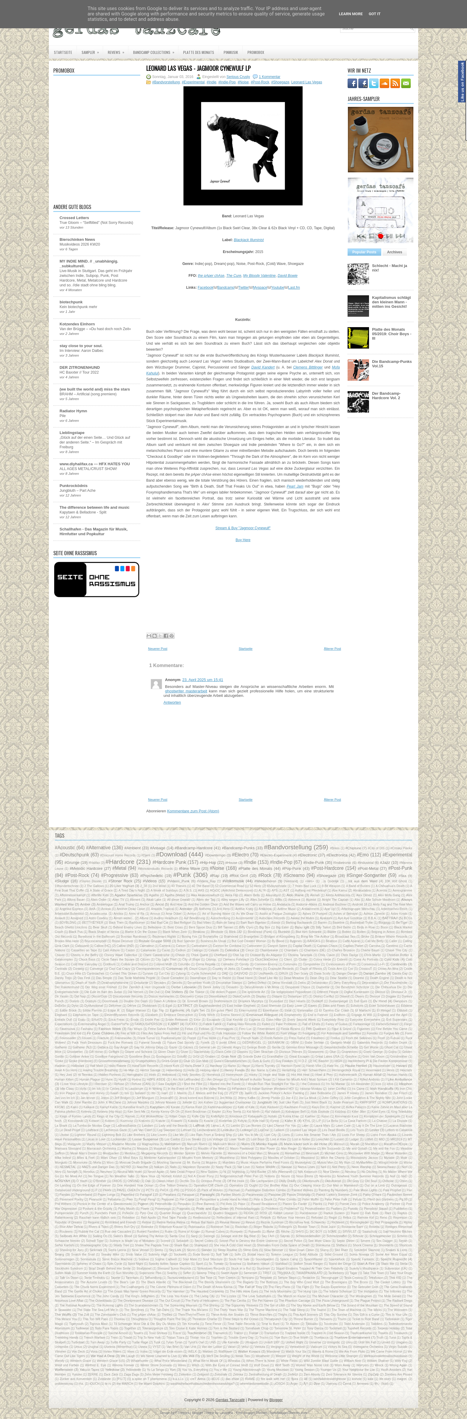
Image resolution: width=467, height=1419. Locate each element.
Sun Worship (124, 1273)
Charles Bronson (343, 950)
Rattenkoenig (64, 1217)
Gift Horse (96, 1051)
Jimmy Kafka (247, 1098)
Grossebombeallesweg (114, 1061)
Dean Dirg (317, 978)
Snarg (59, 1254)
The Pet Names (262, 1300)
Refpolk (265, 1217)
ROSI (263, 1213)
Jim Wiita (226, 1098)
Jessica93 (166, 1098)
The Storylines (134, 1310)
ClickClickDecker (266, 959)
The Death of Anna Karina (215, 1287)
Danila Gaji (399, 973)
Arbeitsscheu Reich (394, 909)
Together (130, 1328)
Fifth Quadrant (316, 1029)
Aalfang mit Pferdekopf (311, 890)
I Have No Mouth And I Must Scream (301, 1079)
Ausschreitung (220, 918)
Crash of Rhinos (311, 968)
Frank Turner (146, 1038)
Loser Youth (237, 1139)
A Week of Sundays (164, 890)
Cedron (181, 950)
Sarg (194, 1236)
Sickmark (96, 1250)
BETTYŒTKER (92, 922)
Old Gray (353, 1181)
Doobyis (90, 1001)
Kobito (272, 1116)
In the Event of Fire (181, 1088)
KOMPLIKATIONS (394, 1102)
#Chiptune (353, 848)
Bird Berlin (344, 927)
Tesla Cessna (353, 1277)
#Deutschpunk (74, 854)
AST (286, 890)
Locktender (118, 1139)
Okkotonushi (310, 1181)
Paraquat (188, 1194)
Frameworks (123, 1038)
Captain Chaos (327, 945)
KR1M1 (60, 1107)
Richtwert (337, 1222)
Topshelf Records (359, 1328)
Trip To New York (149, 1337)
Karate (175, 1107)
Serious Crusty (238, 77)
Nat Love (243, 1167)
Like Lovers (159, 1135)
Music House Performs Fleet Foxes (265, 1162)
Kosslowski (75, 1121)
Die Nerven (135, 992)
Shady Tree (121, 1245)
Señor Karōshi (64, 1245)
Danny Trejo (63, 978)
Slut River (341, 1250)
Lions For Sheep (353, 1135)
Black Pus (76, 931)
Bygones (296, 941)
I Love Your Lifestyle (74, 1084)
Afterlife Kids (100, 895)
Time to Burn (270, 1324)
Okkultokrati (333, 1181)
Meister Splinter (184, 1153)
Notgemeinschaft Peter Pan (239, 1176)
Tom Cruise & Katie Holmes (188, 1328)
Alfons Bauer (76, 899)
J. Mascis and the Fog (207, 1093)
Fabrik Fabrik (212, 1024)
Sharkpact (201, 1245)
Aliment (135, 899)
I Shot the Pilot (192, 1084)
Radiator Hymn (73, 411)
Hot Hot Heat (300, 1074)
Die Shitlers (174, 992)
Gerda (276, 1047)
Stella (403, 1263)
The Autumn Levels (93, 1282)
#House (231, 862)
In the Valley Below (213, 1088)
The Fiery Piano (279, 1287)
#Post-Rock (260, 82)
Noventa (325, 1176)
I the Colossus (310, 1084)
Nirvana (350, 1171)
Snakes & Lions (396, 1250)
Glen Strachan (263, 1051)
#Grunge (72, 862)
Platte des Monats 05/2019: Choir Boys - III (391, 334)
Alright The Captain (335, 899)
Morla (97, 1162)
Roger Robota (263, 1226)
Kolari (325, 1116)
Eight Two (198, 1010)
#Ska (402, 876)
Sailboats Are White (73, 1236)
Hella (191, 1070)
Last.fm (294, 287)
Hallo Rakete (118, 1065)
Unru (349, 1342)
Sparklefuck (337, 1259)
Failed (266, 1024)
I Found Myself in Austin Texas (249, 1079)
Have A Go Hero (66, 1070)
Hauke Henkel (356, 1065)
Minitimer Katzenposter (160, 1157)
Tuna (392, 1337)
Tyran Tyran (174, 1342)
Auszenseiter (244, 918)
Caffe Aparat (351, 941)
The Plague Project (367, 1300)
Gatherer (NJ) (82, 1047)
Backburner (137, 922)
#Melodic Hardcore (86, 868)
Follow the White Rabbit (258, 1033)
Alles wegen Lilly (233, 899)
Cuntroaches (95, 973)
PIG (177, 1190)
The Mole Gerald (389, 1296)
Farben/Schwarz (387, 1024)
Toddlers (376, 1324)
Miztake (389, 1157)
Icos (378, 1084)
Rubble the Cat (88, 1231)
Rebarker (128, 1217)
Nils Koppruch (307, 1171)
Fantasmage (362, 1024)
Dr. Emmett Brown (195, 1001)
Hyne (109, 1079)
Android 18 (359, 904)
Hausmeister (381, 1065)
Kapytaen (157, 1107)
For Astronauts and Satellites (341, 1033)
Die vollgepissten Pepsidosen (291, 992)
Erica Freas (116, 1019)
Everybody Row (333, 1019)
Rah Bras (372, 1213)
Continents (398, 964)
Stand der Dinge (340, 1263)
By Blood (278, 941)
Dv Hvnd (380, 1001)
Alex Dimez (364, 895)
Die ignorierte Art (253, 992)
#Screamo (294, 875)
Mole (404, 1157)
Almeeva (294, 899)
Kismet (130, 1116)
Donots (74, 1001)
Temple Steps (287, 1277)
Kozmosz (126, 1121)
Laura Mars (322, 1125)
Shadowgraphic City (94, 1245)
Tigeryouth (76, 1324)
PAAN (107, 1190)
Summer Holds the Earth (93, 1273)
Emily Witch (207, 1015)
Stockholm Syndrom (69, 1268)
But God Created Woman (249, 941)
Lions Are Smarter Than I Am (316, 1135)
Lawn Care (343, 1125)
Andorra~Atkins (306, 904)
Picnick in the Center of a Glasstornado (104, 1204)
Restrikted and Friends (120, 1222)
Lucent (339, 1139)
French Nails (250, 1038)
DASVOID (241, 973)
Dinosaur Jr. (399, 992)
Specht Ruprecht (394, 1259)
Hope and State (274, 1074)
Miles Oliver (109, 1157)
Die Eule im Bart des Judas (103, 992)
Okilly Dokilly (287, 1181)
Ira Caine (358, 1088)
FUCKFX (191, 1024)
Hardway (216, 1065)
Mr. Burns (193, 1162)
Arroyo (192, 913)
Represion (400, 1217)
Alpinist (311, 899)
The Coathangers (132, 1287)
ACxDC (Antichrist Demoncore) (231, 890)
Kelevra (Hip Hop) (109, 1111)
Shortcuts (405, 1245)
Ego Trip (158, 1010)
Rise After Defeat (71, 1226)
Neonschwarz (386, 1167)
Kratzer (160, 1121)
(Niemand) (291, 881)
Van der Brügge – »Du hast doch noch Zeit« (95, 329)
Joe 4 (289, 1098)
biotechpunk (71, 302)
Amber (85, 904)
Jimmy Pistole (270, 1098)
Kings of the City (108, 1116)
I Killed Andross (369, 1079)
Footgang (309, 1033)
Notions (269, 1176)
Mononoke (80, 1162)
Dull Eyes (360, 1001)
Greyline (351, 1056)
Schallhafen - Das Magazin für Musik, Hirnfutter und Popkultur (93, 531)
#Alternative (98, 847)
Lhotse (64, 1135)
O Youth (82, 1181)
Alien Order (99, 899)
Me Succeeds (331, 1148)
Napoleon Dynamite (196, 1167)
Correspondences (148, 968)
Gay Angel (121, 1047)
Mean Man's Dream (83, 1153)
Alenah (315, 895)
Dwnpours (400, 1001)
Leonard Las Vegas (306, 82)
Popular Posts (364, 252)
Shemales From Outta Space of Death (283, 1245)
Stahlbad (281, 1263)
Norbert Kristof (171, 1176)
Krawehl (176, 1121)
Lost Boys (257, 1139)
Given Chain (166, 1051)
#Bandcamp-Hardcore (193, 848)
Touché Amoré (118, 1333)
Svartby (172, 1273)
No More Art (73, 1176)
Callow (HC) (102, 945)
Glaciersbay (202, 1051)
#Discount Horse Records (118, 855)
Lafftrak (199, 1125)
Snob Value (134, 1254)
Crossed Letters (74, 218)
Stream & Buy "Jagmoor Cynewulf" (242, 528)
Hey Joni (66, 1074)
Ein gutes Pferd (222, 1010)
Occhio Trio (187, 1181)
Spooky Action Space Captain (169, 1263)
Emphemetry (293, 1015)
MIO (382, 1139)
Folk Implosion (226, 1033)
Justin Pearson (343, 1102)
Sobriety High (157, 1254)
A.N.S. (187, 890)
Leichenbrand (206, 1130)
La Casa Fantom (354, 1121)
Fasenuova (67, 1029)
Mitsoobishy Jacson (364, 1157)
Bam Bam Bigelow (253, 922)
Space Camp (289, 1259)
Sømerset (250, 1273)
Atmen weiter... (123, 918)
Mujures (211, 1162)
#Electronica (337, 855)
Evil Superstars (396, 1019)
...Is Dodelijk (330, 881)
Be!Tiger (402, 922)
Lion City (270, 1135)
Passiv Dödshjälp (299, 1194)
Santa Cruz (177, 1236)
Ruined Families (148, 1231)
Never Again (155, 1171)
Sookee (143, 1259)
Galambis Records (370, 1042)
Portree (395, 1204)
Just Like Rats (289, 1102)
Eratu (81, 1019)
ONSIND (133, 1181)
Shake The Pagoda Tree (152, 1245)
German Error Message (302, 1047)
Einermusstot (248, 1010)
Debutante (141, 982)
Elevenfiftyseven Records (122, 1015)
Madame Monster (124, 1144)
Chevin (180, 955)
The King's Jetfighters (140, 1296)
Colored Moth (163, 964)
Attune (144, 918)
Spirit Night (135, 1263)
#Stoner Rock (120, 881)
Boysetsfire (210, 936)
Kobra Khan (291, 1116)
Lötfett (369, 1139)
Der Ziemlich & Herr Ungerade (144, 987)
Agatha (154, 895)
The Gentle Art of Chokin (85, 1291)
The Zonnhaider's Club (110, 1314)
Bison (384, 927)
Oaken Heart (165, 1181)
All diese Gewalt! (178, 899)
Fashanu (87, 1029)
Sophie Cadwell (166, 1259)
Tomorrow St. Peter (287, 1328)
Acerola (381, 890)
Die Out (154, 992)
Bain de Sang (226, 922)
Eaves (312, 1005)
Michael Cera (334, 1153)
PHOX (164, 1190)
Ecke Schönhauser (382, 1005)
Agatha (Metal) (175, 895)
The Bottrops (269, 1282)
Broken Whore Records (391, 936)
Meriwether (292, 1153)
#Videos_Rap (206, 881)
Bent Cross (175, 927)
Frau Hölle (209, 1038)
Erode (134, 1019)
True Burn (281, 1337)
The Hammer (175, 1291)
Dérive (131, 1005)
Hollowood (169, 1074)
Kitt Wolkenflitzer (152, 1116)
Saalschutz (369, 1231)
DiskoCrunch (241, 996)
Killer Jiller (359, 1111)
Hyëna (136, 1079)
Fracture (103, 1038)
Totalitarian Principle (88, 1333)
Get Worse (371, 1047)
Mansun (339, 1144)
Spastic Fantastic (363, 1259)
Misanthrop (227, 1157)
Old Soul (371, 1181)
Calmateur (147, 945)
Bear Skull (100, 927)
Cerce (250, 950)
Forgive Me (391, 1033)
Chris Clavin (326, 955)
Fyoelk (205, 1042)
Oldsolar (388, 1181)
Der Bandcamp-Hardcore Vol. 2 (386, 395)
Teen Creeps (227, 1277)
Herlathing (289, 1070)
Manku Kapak (267, 1144)
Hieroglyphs (135, 1074)
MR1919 (396, 1139)
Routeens (66, 1231)
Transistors (271, 1333)
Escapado (213, 1019)
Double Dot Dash (136, 1001)
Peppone (167, 1199)
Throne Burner (303, 1319)
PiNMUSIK (231, 52)
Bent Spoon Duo (200, 927)
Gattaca (102, 1047)
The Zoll (83, 1314)
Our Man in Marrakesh (342, 1185)
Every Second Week (301, 1019)
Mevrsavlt (312, 1153)
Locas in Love (96, 1139)
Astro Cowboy (98, 918)
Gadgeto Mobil (340, 1042)
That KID (395, 1277)
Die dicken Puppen (223, 992)
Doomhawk (110, 1001)
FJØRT (173, 1024)
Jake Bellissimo (320, 1093)
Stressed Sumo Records (174, 1268)
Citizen (145, 959)
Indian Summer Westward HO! (273, 1088)
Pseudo (353, 1208)
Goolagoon (163, 1056)
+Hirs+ (309, 881)
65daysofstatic (277, 886)
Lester (374, 1130)
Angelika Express (71, 909)
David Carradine (172, 978)
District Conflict (323, 996)
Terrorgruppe (330, 1277)
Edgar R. (114, 1010)
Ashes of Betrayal (345, 913)
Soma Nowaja (359, 1254)
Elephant (61, 1015)
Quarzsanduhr (197, 1213)
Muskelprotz (303, 1162)
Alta (357, 899)
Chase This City (396, 950)
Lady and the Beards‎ (173, 1125)
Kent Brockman (195, 1111)
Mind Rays (130, 1157)
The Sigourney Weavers (241, 1305)
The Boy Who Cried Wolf (301, 1282)
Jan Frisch (400, 1093)
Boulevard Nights (164, 936)
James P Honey (348, 1093)
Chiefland (220, 955)
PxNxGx (128, 1213)
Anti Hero (223, 909)
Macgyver (74, 1144)
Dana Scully (322, 973)
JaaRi (249, 1093)
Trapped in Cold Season (327, 1333)
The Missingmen (360, 1296)
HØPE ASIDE (156, 1079)
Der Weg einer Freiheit (101, 987)
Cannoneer (254, 945)
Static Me (387, 1263)
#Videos (150, 881)
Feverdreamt (266, 1029)
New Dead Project (182, 1171)
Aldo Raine (295, 895)
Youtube (277, 287)
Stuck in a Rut (241, 1268)
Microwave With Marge (364, 1153)
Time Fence (213, 1324)
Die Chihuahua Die (388, 987)
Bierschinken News (77, 239)
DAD (225, 973)
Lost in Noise (301, 1139)
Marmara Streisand (68, 1148)
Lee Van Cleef (142, 1130)
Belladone (154, 927)
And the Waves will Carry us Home (247, 904)
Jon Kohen (205, 1102)
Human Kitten (64, 1079)
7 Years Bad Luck (304, 886)
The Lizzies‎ (228, 1296)
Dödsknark (149, 1005)
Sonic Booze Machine (117, 1259)
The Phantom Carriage (294, 1300)
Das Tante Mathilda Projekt (136, 978)
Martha (126, 1148)
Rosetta (374, 1226)
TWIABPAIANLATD (309, 1273)
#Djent (145, 855)
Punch (84, 1213)
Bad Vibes (204, 922)
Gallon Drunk (398, 1042)
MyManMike (364, 1162)
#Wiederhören (265, 881)
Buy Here (243, 540)
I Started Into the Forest (224, 1084)
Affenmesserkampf (72, 895)
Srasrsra (235, 1263)
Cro (350, 968)
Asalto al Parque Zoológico (278, 913)
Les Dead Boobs (333, 1130)
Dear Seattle (338, 978)
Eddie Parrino (92, 1010)
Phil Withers (63, 1204)
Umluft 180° (272, 1342)
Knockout (235, 1116)
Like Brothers (136, 1135)
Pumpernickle (64, 1213)
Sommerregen (64, 1259)
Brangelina (251, 936)
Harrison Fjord (291, 1065)
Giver (184, 1051)
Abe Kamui (339, 890)
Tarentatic (132, 1277)
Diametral (322, 987)
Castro (130, 950)
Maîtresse (309, 1148)
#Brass (335, 848)
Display (261, 996)
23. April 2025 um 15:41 (202, 680)
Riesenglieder (359, 1222)
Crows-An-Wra (388, 968)
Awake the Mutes (303, 918)
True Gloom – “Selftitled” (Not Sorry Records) (96, 223)
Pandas (65, 1194)
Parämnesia (254, 1194)
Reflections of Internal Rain (235, 1217)
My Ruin (344, 1162)
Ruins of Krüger (189, 1231)
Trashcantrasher (361, 1333)
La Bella (332, 1121)
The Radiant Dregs (399, 1300)
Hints (152, 1074)
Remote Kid (365, 1217)
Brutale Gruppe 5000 (154, 941)
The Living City (204, 1296)
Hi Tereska (85, 1074)
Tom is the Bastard (226, 1328)
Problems (271, 1208)
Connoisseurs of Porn (341, 964)
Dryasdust (276, 1001)
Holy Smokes (191, 1074)
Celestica (232, 950)
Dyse (75, 1005)
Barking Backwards (299, 922)
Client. (288, 959)
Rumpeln (236, 1231)
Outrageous (399, 1185)
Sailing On (100, 1236)
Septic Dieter (345, 1240)
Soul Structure (213, 1259)
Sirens (159, 1250)
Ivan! (164, 1093)
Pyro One (146, 1213)
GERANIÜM (276, 1042)
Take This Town (373, 1273)
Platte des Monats (198, 52)
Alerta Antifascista (338, 895)
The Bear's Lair (124, 1282)
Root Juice (328, 1226)
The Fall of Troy (250, 1287)
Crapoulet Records (281, 968)
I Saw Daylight (166, 1084)
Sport (199, 1263)
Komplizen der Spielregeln (382, 1116)
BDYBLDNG (68, 922)
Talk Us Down (69, 1277)
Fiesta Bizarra (290, 1029)
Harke (232, 1065)
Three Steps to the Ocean (240, 1319)
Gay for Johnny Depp (149, 1047)
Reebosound (201, 1217)
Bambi (275, 922)
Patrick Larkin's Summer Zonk (337, 1194)
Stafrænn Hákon (258, 1263)
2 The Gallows (94, 886)
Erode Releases (177, 1019)
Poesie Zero (348, 1204)
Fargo (408, 1024)
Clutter (303, 959)
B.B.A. (372, 918)
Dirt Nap (80, 996)
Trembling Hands (66, 1337)
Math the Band (182, 1148)
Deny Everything (345, 982)
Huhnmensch (348, 1074)
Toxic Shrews (158, 1333)
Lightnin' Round (85, 1135)
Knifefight (217, 1116)
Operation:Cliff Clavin (208, 1185)
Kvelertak (225, 1121)
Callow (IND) (125, 945)
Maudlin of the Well (211, 1148)
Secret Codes (204, 1240)
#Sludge (62, 881)
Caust (166, 950)
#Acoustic (65, 847)
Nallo (173, 1167)
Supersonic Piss (150, 1273)
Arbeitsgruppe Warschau (358, 909)
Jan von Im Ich (65, 1098)
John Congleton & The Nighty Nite (367, 1098)
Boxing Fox (189, 936)
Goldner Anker (79, 1056)
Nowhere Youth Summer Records (360, 1176)
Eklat (287, 1010)
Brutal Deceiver (122, 941)
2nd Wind (159, 886)
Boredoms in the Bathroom (96, 936)
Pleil (331, 1204)
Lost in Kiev (278, 1139)
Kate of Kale (246, 1107)
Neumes (106, 1171)
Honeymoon (234, 1074)
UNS (212, 1342)
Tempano (247, 1277)
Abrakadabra (362, 890)
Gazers (188, 1047)
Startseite (63, 52)
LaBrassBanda (126, 1125)
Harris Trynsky (265, 1065)
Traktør (254, 1333)
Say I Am (267, 1236)
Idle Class (67, 1088)
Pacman (234, 1190)
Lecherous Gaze (115, 1130)
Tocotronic (331, 1324)
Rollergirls (285, 1226)
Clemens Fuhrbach (236, 959)
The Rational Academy (75, 1305)
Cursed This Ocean (123, 973)
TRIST (267, 1273)
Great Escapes (299, 1056)
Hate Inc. (333, 1065)
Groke (59, 1061)
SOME (332, 1231)
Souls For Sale (239, 1259)
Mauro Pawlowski (242, 1148)
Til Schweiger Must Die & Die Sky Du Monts (145, 1324)
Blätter (331, 931)
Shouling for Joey (72, 1250)
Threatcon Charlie (204, 1319)
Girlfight (113, 1051)
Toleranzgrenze (152, 1328)
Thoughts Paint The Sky (169, 1319)
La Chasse (379, 1121)
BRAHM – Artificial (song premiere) (88, 394)
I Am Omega (214, 1079)
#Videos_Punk (178, 881)
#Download (171, 854)
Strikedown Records (211, 1268)
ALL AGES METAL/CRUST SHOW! (88, 469)
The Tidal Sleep (294, 1310)
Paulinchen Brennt (399, 1194)
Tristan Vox (197, 1337)
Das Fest (83, 978)
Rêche (285, 1231)
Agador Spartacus (129, 895)
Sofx (238, 1254)
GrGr (196, 1056)
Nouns (285, 1176)
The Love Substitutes (256, 1296)
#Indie (212, 82)
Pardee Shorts (231, 1194)
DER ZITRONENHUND (80, 367)
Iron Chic (406, 1088)
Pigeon (143, 1204)
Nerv (58, 1171)
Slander (206, 1250)
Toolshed (335, 1328)
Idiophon (405, 1084)
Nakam (159, 1167)
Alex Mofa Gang (389, 895)
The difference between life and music (95, 507)
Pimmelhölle (163, 1204)
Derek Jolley (211, 987)
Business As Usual (213, 941)
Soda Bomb (201, 1254)
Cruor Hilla (73, 973)
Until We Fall (367, 1342)
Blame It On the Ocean (141, 931)
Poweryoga (163, 1208)
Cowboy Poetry (251, 968)
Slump (324, 1250)
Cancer (181, 945)
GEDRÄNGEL (251, 1042)
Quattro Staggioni (225, 1213)
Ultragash (251, 1342)
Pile (63, 416)
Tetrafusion (376, 1277)
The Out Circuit (169, 1300)
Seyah (403, 1240)
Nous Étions (304, 1176)
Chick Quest (199, 955)
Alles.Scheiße (259, 899)
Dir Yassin (62, 996)
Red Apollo (148, 1217)
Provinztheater (315, 1208)
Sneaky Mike (110, 1254)
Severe (365, 1240)
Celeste (213, 950)
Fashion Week (110, 1029)
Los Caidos (172, 1139)
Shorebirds (386, 1245)
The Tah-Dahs (159, 1310)
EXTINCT (185, 1005)
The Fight (302, 1287)
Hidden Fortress (110, 1074)
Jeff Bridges (122, 1098)
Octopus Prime (211, 1181)
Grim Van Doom (373, 1056)
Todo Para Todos (106, 1328)
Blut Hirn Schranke (309, 931)
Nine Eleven (331, 1171)
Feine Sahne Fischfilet (163, 1029)
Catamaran (148, 950)
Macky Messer (96, 1144)
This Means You (66, 1319)
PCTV (150, 1190)
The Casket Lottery (387, 1282)
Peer (130, 1199)
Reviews (118, 50)
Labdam (147, 1125)
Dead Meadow (294, 978)
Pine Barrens (206, 1204)
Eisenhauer (271, 1010)
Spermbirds (63, 1263)
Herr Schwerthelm (314, 1070)
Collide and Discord (134, 964)
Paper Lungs (106, 1194)
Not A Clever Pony (201, 1176)
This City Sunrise (335, 1314)
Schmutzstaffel (336, 1236)
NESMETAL (68, 1167)
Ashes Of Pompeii (314, 913)
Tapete (115, 1277)
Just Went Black (316, 1102)
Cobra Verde (322, 959)
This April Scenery (305, 1314)
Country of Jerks (223, 968)
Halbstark (77, 1065)
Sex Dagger (384, 1240)
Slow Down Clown (301, 1250)
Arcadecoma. (98, 913)
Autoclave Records (272, 918)
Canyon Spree (277, 945)
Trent (114, 1337)
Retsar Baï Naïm (202, 1222)
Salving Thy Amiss (151, 1236)
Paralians (170, 1194)
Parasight (207, 1194)
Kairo (74, 1107)
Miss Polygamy (251, 1157)
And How (176, 904)
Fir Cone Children (100, 1033)
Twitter (244, 287)
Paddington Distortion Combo (265, 1190)
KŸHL (307, 1121)
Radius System (334, 1213)
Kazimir (335, 1107)
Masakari (160, 1148)
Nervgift (72, 1171)
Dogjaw (391, 996)
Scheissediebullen (308, 1236)
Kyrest (274, 1121)
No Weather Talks (122, 1176)
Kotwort (94, 1121)
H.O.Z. (303, 1061)
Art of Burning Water (216, 913)
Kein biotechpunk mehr (78, 307)
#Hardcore (119, 861)
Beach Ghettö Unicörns (71, 927)
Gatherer (61, 1047)
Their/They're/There (191, 1314)
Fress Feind (297, 1038)
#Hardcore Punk (169, 862)
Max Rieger (289, 1148)
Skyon (191, 1250)
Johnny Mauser (165, 1102)
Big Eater (282, 927)
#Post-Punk (400, 868)
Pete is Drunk (263, 1199)
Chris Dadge (349, 955)
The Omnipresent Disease (135, 1300)
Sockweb (180, 1254)
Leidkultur (228, 1130)
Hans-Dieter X (194, 1065)
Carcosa (375, 945)
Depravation (370, 982)
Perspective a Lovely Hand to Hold (224, 1199)
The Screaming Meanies (180, 1305)
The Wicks (374, 1310)
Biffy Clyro (246, 927)
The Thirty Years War (228, 1310)
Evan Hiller (273, 1019)
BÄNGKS (313, 941)
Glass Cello (223, 1051)
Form (408, 1033)
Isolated (140, 1093)
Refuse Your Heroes (291, 1217)
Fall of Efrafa (311, 1024)
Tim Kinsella (190, 1324)
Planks (317, 1204)
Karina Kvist (194, 1107)
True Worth (300, 1337)
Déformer (115, 1005)
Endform (339, 1015)
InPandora (239, 1088)
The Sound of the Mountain (359, 1305)
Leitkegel (246, 1130)
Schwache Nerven (67, 1240)
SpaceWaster (313, 1259)
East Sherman (271, 1005)
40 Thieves (178, 886)
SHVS (299, 1231)
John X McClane (109, 1102)
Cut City (164, 973)
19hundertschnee (67, 886)
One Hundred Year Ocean (135, 1185)
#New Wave (189, 868)
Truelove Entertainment (352, 1337)
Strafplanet (143, 1268)
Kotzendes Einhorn (77, 324)
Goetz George (373, 1051)
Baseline (339, 922)
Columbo (184, 964)
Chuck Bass (87, 959)
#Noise (243, 82)
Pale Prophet (392, 1190)
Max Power (267, 1148)
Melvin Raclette (211, 1153)
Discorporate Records (128, 996)
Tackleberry (336, 1273)
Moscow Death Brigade (135, 1162)
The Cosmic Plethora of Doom (170, 1287)
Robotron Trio (220, 1226)
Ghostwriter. (75, 1051)
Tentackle (308, 1277)
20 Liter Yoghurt (122, 886)
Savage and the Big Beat (238, 1236)
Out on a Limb (375, 1185)
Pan (409, 1190)
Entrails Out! (63, 1019)
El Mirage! (384, 1010)
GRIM (295, 1042)
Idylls (83, 1088)
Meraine (273, 1153)
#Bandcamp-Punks (238, 848)
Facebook (206, 287)
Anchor (145, 904)
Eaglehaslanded (210, 1005)
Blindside (217, 931)
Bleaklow (199, 931)
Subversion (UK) (396, 1268)
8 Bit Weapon (331, 886)
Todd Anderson (354, 1324)
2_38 (143, 886)
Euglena (254, 1019)
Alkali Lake (153, 899)
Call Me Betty (374, 941)
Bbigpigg (384, 922)
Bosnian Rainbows (134, 936)
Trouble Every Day (241, 1337)
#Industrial (366, 862)
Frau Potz (228, 1038)
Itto (153, 1093)
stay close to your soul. (81, 346)
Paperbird (127, 1194)
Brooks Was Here (67, 941)
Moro (110, 1162)
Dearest (358, 978)
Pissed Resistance (264, 1204)
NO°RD (126, 1167)
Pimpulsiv (184, 1204)
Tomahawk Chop (256, 1328)
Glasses (242, 1051)
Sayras (285, 1236)
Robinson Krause (171, 1226)
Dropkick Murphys (250, 1001)
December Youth (199, 982)
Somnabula (88, 1259)
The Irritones (392, 1291)
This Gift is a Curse (366, 1314)
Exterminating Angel (92, 1024)
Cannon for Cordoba (227, 945)
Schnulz (358, 1236)
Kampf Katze (109, 1107)
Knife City (198, 1116)
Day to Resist (221, 978)
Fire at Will (128, 1033)
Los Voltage (215, 1139)
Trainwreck (220, 1333)
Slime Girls (250, 1250)
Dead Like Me (268, 978)
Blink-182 (235, 931)
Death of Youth (86, 982)
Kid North (253, 1111)
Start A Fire (366, 1263)
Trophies (217, 1337)
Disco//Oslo (99, 996)
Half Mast (96, 1065)
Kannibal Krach (133, 1107)
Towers (138, 1333)
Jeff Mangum (145, 1098)
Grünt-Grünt (169, 1061)
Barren (322, 922)
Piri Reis (226, 1204)
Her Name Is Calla (263, 1070)
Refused (317, 1217)
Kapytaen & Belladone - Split (83, 512)
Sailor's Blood (122, 1236)
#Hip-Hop (208, 862)
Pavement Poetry (71, 1199)
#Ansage (157, 848)
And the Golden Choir (203, 904)
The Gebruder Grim (365, 1287)
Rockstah (241, 1226)
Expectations (64, 1024)
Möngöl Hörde (388, 1162)
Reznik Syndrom (272, 1222)
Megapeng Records (154, 1153)
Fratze (191, 1038)
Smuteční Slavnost (367, 1250)
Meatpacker (111, 1153)
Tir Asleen (292, 1324)
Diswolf (345, 996)
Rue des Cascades (118, 1231)
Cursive (148, 973)
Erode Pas (152, 1019)
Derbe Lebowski (184, 987)
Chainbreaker (269, 950)
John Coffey (330, 1098)
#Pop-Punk (291, 868)
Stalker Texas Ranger (308, 1263)
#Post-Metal (368, 868)
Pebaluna (114, 1199)
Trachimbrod (196, 1333)
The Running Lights (109, 1305)
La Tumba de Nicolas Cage (91, 1125)
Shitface (341, 1245)
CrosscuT (365, 968)
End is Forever (318, 1015)
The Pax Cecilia (235, 1300)
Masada (142, 1148)
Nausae (286, 1167)
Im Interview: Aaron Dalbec (82, 351)
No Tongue (95, 1176)
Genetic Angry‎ (231, 1047)
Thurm (341, 1319)
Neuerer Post (157, 648)
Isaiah (114, 1093)
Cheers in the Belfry (84, 955)
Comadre (227, 964)
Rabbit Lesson (283, 1213)
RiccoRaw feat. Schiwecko (307, 1222)
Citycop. (211, 959)
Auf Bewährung (194, 918)
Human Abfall (372, 1074)
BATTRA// (390, 918)
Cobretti (342, 959)
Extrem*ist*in (120, 1024)
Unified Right (294, 1342)
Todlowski (82, 1328)
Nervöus (89, 1171)
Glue (332, 1051)
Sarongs (209, 1236)
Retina (146, 1222)
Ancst (159, 904)
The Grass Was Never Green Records (134, 1291)
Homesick (213, 1074)
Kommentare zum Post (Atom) (193, 811)
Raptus (402, 1213)
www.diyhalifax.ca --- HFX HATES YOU (95, 464)
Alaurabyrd (273, 895)
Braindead (231, 936)
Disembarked (218, 996)
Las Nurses (253, 1125)
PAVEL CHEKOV (129, 1190)
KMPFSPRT (367, 1102)
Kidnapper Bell (295, 1111)
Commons (290, 964)
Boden (361, 931)
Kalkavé (88, 1107)
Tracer (177, 1333)
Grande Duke (252, 1056)
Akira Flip (231, 895)
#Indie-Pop (227, 82)
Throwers (325, 1319)
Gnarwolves (350, 1051)
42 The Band (200, 886)
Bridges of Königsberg (279, 936)
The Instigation (367, 1291)
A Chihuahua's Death (390, 886)
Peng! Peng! (147, 1199)
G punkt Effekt (226, 1042)
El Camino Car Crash (334, 1010)
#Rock (264, 875)
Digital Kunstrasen (356, 992)
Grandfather (275, 1056)
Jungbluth (264, 1102)
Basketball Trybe (361, 922)
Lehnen (186, 1130)
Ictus (390, 1084)
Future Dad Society (180, 1042)
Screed (165, 1240)
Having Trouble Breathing (100, 1070)
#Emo (363, 854)
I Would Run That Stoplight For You (270, 1084)
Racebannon (308, 1213)
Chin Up (238, 955)
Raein (355, 1213)
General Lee (207, 1047)
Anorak (106, 909)
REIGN (248, 1213)
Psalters (336, 1208)
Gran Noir (228, 1056)
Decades (160, 982)
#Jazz (385, 862)
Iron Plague (68, 1093)
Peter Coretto (287, 1199)
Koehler (310, 1116)
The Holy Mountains (278, 1291)
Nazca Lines (306, 1167)
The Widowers (397, 1310)
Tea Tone (206, 1277)
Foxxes (87, 1038)
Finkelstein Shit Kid (68, 1033)
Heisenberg (174, 1070)
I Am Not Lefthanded (185, 1079)
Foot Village (289, 1033)
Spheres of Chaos (88, 1263)
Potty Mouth (126, 1208)
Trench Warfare (94, 1337)
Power (145, 1208)
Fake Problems (286, 1024)
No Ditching (370, 1171)
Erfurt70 (96, 1019)
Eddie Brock (68, 1010)
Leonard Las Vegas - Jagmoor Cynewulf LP (198, 68)
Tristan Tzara (175, 1337)
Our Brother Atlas (276, 1185)
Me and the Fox (384, 1148)
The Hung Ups (307, 1291)
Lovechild (322, 1139)
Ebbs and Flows (334, 1005)
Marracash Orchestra (101, 1148)
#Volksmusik (233, 881)
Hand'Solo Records (145, 1065)
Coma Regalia (205, 964)
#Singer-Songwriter (366, 875)
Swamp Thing (206, 1273)
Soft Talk (222, 1254)
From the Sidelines (359, 1038)
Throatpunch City (275, 1319)
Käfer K (290, 1121)
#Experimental (193, 82)
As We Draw (244, 913)
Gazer (173, 1047)
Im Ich (96, 1088)
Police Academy (373, 1204)
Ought (253, 1185)
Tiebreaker (392, 1319)
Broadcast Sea (345, 936)
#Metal (119, 868)
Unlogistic (333, 1342)
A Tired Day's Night (132, 890)
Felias (189, 1029)
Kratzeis (144, 1121)
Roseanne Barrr (352, 1226)
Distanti (277, 996)
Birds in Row (366, 927)
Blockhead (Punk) (260, 931)
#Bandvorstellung (166, 82)
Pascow (274, 1194)
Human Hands (397, 1074)
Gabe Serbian (314, 1042)
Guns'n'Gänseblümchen (230, 1061)
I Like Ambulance (398, 1079)
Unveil (386, 1342)
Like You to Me (248, 1135)
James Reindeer (376, 1093)
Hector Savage (150, 1070)
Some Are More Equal (391, 1254)
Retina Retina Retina (171, 1222)
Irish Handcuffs (381, 1088)
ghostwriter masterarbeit (186, 691)
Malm (246, 1144)
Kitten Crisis (177, 1116)
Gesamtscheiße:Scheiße (341, 1047)
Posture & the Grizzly (97, 1208)
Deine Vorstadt (282, 982)
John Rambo (83, 1102)
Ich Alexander (360, 1084)
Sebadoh (182, 1240)
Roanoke (147, 1226)
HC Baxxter (321, 1061)
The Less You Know (174, 1296)
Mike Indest (63, 1157)
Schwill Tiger (95, 1240)
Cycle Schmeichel (204, 973)
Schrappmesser (380, 1236)
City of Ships (191, 959)
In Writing (155, 1088)
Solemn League (282, 1254)
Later (305, 1125)
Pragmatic (184, 1208)
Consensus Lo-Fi (373, 964)
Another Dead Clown (131, 909)
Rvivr (271, 1231)
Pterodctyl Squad (376, 1208)
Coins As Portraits (366, 959)
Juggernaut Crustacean (235, 1102)
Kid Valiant (272, 1111)
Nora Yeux (148, 1176)
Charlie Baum (370, 950)
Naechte (142, 1167)
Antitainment (310, 909)
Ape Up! (330, 909)
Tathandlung (153, 1277)
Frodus (335, 1038)
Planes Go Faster (295, 1204)
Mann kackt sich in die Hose (305, 1144)
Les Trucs (357, 1130)
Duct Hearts (297, 1001)
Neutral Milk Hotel (129, 1171)
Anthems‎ (205, 909)
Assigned (77, 918)
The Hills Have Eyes (244, 1291)
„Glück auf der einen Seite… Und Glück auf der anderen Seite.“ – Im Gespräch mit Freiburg (95, 442)
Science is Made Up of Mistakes (132, 1240)
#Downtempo (215, 855)
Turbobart (78, 1342)
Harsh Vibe (313, 1065)
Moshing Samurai (169, 1162)
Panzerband (84, 1194)
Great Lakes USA (327, 1056)
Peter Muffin (310, 1199)
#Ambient (132, 848)
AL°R (262, 890)
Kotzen (110, 1121)
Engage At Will (361, 1015)
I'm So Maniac (335, 1084)
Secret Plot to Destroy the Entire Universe (249, 1240)
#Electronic (307, 855)
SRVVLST (350, 1231)
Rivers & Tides (98, 1226)
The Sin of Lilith (274, 1305)
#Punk (182, 874)
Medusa (130, 1153)
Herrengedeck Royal (346, 1070)
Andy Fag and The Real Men (392, 904)
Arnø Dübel (173, 913)
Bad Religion (182, 922)
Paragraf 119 (149, 1194)
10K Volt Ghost (396, 881)
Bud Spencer (186, 941)
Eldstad (402, 1010)
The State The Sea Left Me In (98, 1310)
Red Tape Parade (174, 1217)
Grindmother (398, 1056)
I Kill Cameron (343, 1079)
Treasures (400, 1333)
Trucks (264, 1337)
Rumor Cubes (215, 1231)
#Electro (240, 854)
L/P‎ (318, 1121)
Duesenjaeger (338, 1001)
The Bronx (360, 1282)
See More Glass (319, 1240)
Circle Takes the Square (118, 959)
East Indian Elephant (241, 1005)
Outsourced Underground (72, 1190)
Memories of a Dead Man (245, 1153)
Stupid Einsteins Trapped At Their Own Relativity (309, 1268)
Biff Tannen (225, 927)
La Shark (61, 1125)
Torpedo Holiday (388, 1328)
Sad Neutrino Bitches (397, 1231)
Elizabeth (151, 1015)
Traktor (238, 1333)
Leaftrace (92, 1130)
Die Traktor (197, 992)
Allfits (278, 899)
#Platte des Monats (256, 868)
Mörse (408, 1162)
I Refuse (118, 1084)
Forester (372, 1033)
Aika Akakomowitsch (205, 895)
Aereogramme (402, 890)
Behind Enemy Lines (127, 927)
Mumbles (228, 1162)
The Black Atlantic (153, 1282)
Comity (244, 964)
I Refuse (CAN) (140, 1084)
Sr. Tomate (216, 1263)
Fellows (204, 1029)
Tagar (353, 1273)
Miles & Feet (85, 1157)
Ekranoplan (305, 1010)
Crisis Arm (335, 968)
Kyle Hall (258, 1121)
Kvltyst (242, 1121)
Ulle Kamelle (230, 1342)
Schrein (402, 1236)
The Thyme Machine (263, 1310)
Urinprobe (62, 1346)
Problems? (291, 1208)
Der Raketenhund (67, 987)
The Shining (211, 1305)
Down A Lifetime (165, 1001)
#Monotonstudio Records (155, 868)
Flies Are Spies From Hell (158, 1033)
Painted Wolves (302, 1190)
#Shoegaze (280, 82)
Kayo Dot (318, 1107)
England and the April (392, 1015)
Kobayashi (255, 1116)
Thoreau (119, 1319)
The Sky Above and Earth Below (313, 1305)
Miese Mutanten (396, 1153)
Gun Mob (202, 1061)
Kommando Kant (346, 1116)
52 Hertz (255, 886)
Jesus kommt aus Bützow (196, 1098)
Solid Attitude (309, 1254)
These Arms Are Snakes (227, 1314)
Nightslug (238, 1171)
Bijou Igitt (302, 927)
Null (392, 1176)
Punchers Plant (105, 1213)
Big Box (264, 927)
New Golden (209, 1171)
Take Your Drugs (401, 1273)
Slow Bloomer (273, 1250)
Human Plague (89, 1079)
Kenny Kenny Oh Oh (165, 1111)
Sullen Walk (63, 1273)
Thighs (282, 1314)
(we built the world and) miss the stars (95, 389)
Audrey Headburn (166, 918)
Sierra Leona (117, 1250)
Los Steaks (193, 1139)
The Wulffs (63, 1314)
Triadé (127, 1337)
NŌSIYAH (62, 1181)
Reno (383, 1217)
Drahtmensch (223, 1001)
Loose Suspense (145, 1139)
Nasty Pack (223, 1167)
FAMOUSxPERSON (148, 1024)
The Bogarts (245, 1282)
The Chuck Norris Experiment (94, 1287)
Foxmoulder (68, 1038)
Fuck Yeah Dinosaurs (87, 1042)
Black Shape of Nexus (103, 931)
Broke (365, 936)
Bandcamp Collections (155, 50)
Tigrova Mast (99, 1324)
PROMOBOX (255, 52)
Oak (148, 1181)
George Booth (256, 1047)
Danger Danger (346, 973)
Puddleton (400, 1208)
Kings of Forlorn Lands (75, 1116)
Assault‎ (60, 918)
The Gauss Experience (330, 1287)
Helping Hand (209, 1070)
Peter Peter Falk (336, 1199)
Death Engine (379, 978)
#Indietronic (342, 862)
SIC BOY (315, 1231)
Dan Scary (301, 973)
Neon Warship (361, 1167)
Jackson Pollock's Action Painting (281, 1093)
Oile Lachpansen (261, 1181)
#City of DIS (376, 848)
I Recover (100, 1084)
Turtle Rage (140, 1342)
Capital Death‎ (302, 945)
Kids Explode (320, 1111)
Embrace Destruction (178, 1015)
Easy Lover (294, 1005)
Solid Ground (333, 1254)
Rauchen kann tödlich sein (97, 1217)
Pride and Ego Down (212, 1208)
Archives (394, 252)
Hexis (390, 1070)
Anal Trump (126, 904)
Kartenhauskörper (220, 1107)
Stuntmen (263, 1268)
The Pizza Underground (332, 1300)
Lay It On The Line (369, 1125)
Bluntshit (284, 931)
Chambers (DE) (315, 950)
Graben (210, 1056)
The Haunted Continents (207, 1291)
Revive (250, 1222)
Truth (380, 1337)
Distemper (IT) (298, 996)
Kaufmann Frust (295, 1107)
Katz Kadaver (269, 1107)
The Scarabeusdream (143, 1305)
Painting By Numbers (333, 1190)
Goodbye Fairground (109, 1056)
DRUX (283, 973)
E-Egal (167, 1005)
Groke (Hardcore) (81, 1061)
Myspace (260, 287)
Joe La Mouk (308, 1098)
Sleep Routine (227, 1250)
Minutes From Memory (198, 1157)
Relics (347, 1217)
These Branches (261, 1314)
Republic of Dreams (68, 1222)
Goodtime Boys (139, 1056)
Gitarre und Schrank (138, 1051)
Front (381, 1038)
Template (266, 1277)
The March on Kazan (291, 1296)
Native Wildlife (265, 1167)
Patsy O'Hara (372, 1194)
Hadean (60, 1065)
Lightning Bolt (111, 1135)
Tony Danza (315, 1328)
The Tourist (318, 1310)
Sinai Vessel (140, 1250)
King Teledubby (401, 1111)
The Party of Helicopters (202, 1300)
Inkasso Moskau (311, 1088)
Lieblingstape (72, 432)
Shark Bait (181, 1245)
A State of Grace (101, 890)
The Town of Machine (347, 1310)
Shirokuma (322, 1245)
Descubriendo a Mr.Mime (262, 987)
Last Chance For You (281, 1125)
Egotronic (177, 1010)
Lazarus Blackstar (399, 1125)
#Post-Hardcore (327, 868)
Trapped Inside (295, 1333)
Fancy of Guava (337, 1024)
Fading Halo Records (241, 1024)
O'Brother (99, 1181)
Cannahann (200, 945)
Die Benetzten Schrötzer (352, 987)
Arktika (118, 913)
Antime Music (286, 909)
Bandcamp (225, 287)
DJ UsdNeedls (264, 973)
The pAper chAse (144, 1314)
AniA (92, 909)
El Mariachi (363, 1010)
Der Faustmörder (396, 982)
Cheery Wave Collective (121, 955)
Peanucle (95, 1199)
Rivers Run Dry (125, 1226)
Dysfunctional (93, 1005)
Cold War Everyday (84, 964)
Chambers (291, 950)
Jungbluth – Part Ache (78, 490)
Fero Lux (245, 1029)
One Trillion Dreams (174, 1185)
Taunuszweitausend (180, 1277)
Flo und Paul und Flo (196, 1033)
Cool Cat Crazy (119, 968)
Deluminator (320, 982)
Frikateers (318, 1038)
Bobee (346, 931)
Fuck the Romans (120, 1042)
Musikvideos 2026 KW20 (80, 244)
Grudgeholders (146, 1061)
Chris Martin (372, 955)
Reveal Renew (230, 1222)
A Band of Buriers (358, 886)
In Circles (112, 1088)
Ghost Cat (391, 1047)
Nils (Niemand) (282, 1171)
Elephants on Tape (86, 1015)
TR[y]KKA (284, 1273)
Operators (236, 1185)
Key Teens (234, 1111)
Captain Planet (353, 945)
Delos (302, 982)
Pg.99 (403, 1199)
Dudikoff (317, 1001)
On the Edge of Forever (94, 1185)
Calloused (82, 945)
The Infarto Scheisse (337, 1291)
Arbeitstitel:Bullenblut (69, 913)
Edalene (406, 1005)
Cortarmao (174, 968)
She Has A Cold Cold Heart (232, 1245)
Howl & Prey (324, 1074)
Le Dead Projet (70, 1130)
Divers (359, 996)
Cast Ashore (111, 950)
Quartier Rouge (170, 1213)
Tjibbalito (311, 1324)
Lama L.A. (218, 1125)
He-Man (128, 1070)
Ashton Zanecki (374, 913)
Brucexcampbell (96, 941)
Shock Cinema (363, 1245)
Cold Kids (391, 959)
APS (274, 890)
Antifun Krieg (244, 909)
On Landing (63, 1185)
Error (197, 1019)
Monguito (61, 1162)
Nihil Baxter (258, 1171)
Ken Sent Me (136, 1111)
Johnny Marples (138, 1102)
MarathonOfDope (396, 1144)
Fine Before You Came (391, 1029)
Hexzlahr (406, 1070)
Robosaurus (196, 1226)
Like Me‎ (178, 1135)
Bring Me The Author (315, 936)
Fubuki (395, 1038)
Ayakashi (326, 918)
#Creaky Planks (401, 848)
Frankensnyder (171, 1038)
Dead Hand (245, 978)
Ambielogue (104, 904)
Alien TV (118, 899)
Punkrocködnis (74, 485)
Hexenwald (373, 1070)
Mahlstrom (172, 1144)
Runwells (254, 1231)
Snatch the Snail (83, 1254)
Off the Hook (235, 1181)
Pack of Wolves (212, 1190)
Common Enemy (266, 964)
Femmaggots (224, 1029)
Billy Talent (323, 927)
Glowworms (316, 1051)
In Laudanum (134, 1088)
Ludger (354, 1139)
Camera (164, 945)
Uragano (402, 1342)
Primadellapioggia (247, 1208)
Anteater (185, 909)
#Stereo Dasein (91, 881)
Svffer (187, 1273)
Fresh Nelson (273, 1038)
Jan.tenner (87, 1098)
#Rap (214, 875)
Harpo (246, 1065)
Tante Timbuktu (94, 1277)
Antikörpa (265, 909)
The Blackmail (182, 1282)
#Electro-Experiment (276, 855)
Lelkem (279, 1130)
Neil (323, 1167)
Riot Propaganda (386, 1222)
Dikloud (380, 992)
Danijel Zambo (374, 973)
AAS (201, 890)
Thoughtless (139, 1319)
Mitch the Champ (333, 1157)
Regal (333, 1217)
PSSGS (190, 1190)
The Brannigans (336, 1282)
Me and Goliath (357, 1148)
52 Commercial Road (229, 886)
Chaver (60, 955)
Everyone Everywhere (365, 1019)
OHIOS (117, 1181)
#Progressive (114, 875)
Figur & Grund (341, 1029)
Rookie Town (306, 1226)
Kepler (216, 1111)
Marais (354, 1144)
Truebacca (321, 1337)
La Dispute (400, 1121)
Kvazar (208, 1121)
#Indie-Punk (313, 862)
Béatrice (331, 941)
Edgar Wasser (136, 1010)
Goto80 (182, 1056)
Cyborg (181, 973)
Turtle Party (118, 1342)
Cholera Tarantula (300, 955)
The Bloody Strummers (214, 1282)
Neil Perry (339, 1167)
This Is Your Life (396, 1314)
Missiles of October (281, 1157)
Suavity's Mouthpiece (364, 1268)
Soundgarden (265, 1259)
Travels (383, 1333)
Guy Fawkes (284, 1061)
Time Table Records (242, 1324)
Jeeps (105, 1098)
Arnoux (155, 913)
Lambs (235, 1125)
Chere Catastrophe (156, 955)
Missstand (308, 1157)
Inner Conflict (337, 1088)
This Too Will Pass (95, 1319)
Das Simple (104, 978)
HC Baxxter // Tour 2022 (79, 372)
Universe (315, 1342)
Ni (224, 1171)
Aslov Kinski (399, 913)
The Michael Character (328, 1296)
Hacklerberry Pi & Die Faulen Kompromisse (378, 1061)
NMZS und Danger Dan (98, 1167)
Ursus (78, 1346)
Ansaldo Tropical (162, 909)
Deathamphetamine (115, 982)
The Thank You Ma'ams (191, 1310)
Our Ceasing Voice (307, 1185)
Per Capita (187, 1199)
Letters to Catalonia (398, 1130)
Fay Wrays (134, 1029)
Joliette (187, 1102)
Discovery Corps (191, 996)
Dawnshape (198, 978)
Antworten (172, 702)
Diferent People (328, 992)
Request (93, 1222)
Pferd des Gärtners (380, 1199)
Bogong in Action (383, 931)
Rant (388, 1213)
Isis (126, 1093)
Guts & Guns (261, 1061)
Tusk (157, 1342)
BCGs (408, 918)
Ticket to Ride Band (365, 1319)
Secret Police (293, 1240)
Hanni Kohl (171, 1065)
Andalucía (283, 904)
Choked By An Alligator (266, 955)
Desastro (232, 987)
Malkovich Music (224, 1144)
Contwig (78, 968)
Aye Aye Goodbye (350, 918)
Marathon (371, 1144)
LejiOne (263, 1130)
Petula (357, 1199)
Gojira (392, 1051)
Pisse (241, 1204)
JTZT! (233, 1093)
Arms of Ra (136, 913)
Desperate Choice (297, 987)
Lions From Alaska (384, 1135)
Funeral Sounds (150, 1042)
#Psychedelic (151, 875)
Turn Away (97, 1342)
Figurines (363, 1029)
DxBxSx (60, 1005)
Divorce (375, 996)
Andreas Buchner (335, 904)
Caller (393, 941)
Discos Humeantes (162, 996)
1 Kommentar (269, 77)
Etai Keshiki (234, 1019)
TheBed (166, 1314)
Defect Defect (257, 982)
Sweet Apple (229, 1273)
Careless (392, 945)
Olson (403, 1181)
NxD (404, 1176)
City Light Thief (165, 959)
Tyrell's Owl (196, 1342)
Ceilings (197, 950)
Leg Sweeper (166, 1130)
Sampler (92, 50)
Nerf (404, 1167)
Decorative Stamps (229, 982)
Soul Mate (190, 1259)
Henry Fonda (235, 1070)
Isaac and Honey (93, 1093)
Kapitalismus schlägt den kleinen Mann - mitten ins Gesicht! (391, 302)
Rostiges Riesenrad (398, 1226)
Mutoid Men (325, 1162)
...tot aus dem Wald (361, 881)
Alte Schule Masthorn (381, 899)
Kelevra (86, 1111)
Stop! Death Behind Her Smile (109, 1268)
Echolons (357, 1005)
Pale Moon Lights (366, 1190)
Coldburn (109, 964)
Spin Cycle (114, 1263)
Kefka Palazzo (356, 1107)
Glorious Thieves (290, 1051)
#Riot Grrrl (239, 875)
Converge (96, 968)
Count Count (198, 968)
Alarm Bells (252, 895)
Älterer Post (332, 648)
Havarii (401, 1065)
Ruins (169, 1231)
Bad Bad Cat (159, 922)
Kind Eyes (378, 1111)
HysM (123, 1079)
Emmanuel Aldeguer (262, 1015)
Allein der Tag (205, 899)
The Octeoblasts (100, 1300)
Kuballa (193, 1121)
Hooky (253, 1074)
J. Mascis (180, 1093)
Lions (286, 1135)
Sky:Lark (175, 1250)
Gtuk (186, 1061)
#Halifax (94, 862)
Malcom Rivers (197, 1144)
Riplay (408, 1222)
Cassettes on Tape (84, 950)
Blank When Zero (175, 931)
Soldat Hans (255, 1254)
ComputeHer (311, 964)
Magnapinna (150, 1144)
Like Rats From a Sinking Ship (211, 1135)
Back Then (116, 922)
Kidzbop (340, 1111)
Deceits (177, 982)
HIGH (338, 1061)
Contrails (61, 968)
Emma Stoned (230, 1015)
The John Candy (107, 1296)
